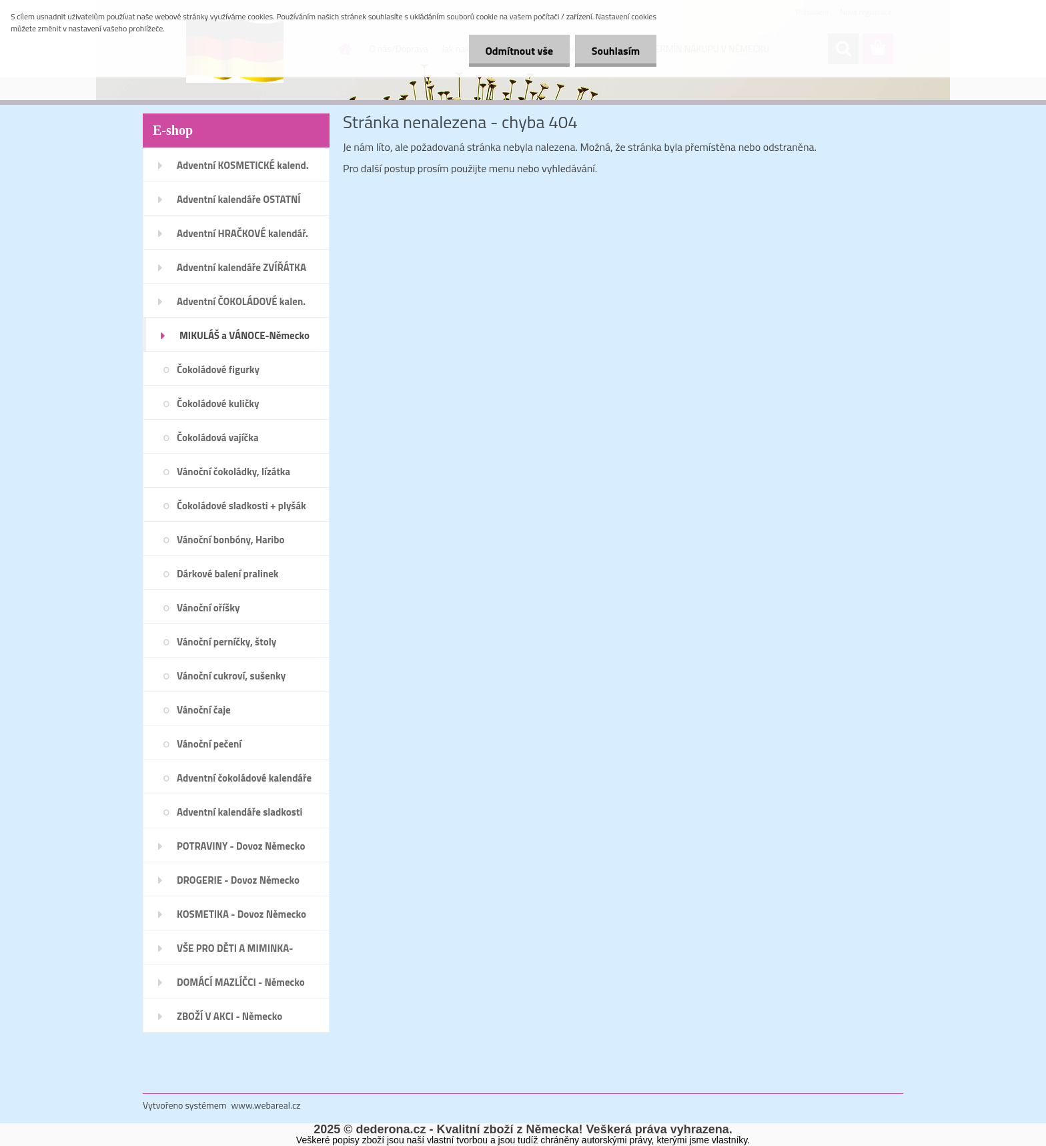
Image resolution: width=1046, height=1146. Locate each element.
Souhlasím (615, 51)
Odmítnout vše (519, 51)
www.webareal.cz (266, 1105)
